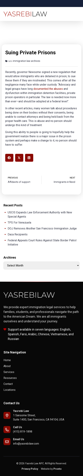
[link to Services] (41, 372)
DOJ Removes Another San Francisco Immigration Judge (42, 228)
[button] (9, 158)
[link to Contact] (41, 384)
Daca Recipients (17, 234)
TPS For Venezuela (19, 222)
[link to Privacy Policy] (30, 469)
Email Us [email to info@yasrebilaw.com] (18, 439)
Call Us (17, 427)
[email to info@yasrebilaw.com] (6, 441)
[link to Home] (41, 360)
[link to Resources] (41, 378)
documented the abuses (48, 88)
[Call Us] (6, 429)
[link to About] (41, 366)
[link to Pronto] (51, 469)
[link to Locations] (41, 390)
